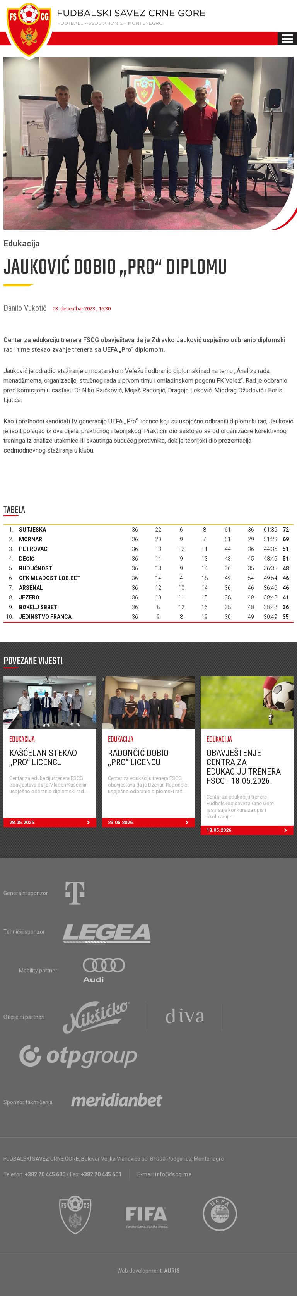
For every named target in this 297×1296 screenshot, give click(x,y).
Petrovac (33, 549)
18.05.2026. (250, 830)
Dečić (26, 559)
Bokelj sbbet (38, 607)
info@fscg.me (173, 1174)
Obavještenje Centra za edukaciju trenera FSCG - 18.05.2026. (244, 767)
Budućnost (36, 568)
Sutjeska (32, 530)
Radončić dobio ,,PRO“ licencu (138, 757)
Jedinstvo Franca (45, 617)
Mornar (30, 539)
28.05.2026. (52, 822)
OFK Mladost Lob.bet (50, 578)
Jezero (29, 597)
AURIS (172, 1271)
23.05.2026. (151, 822)
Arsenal (31, 588)
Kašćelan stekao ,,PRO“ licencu (43, 757)
